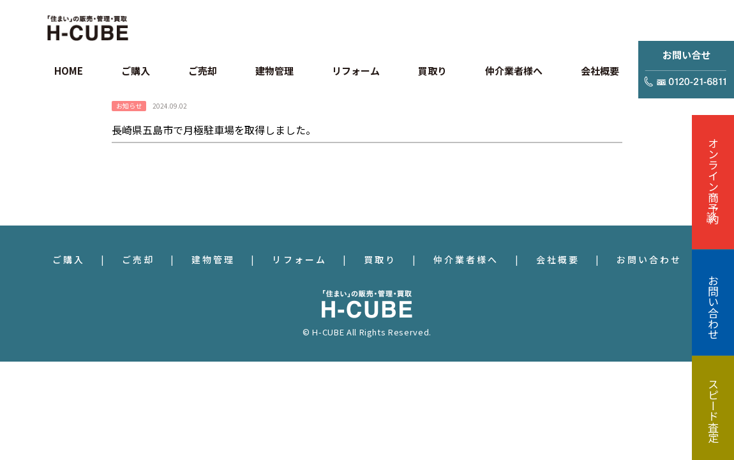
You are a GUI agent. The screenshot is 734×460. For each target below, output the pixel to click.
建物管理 (213, 259)
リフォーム (299, 259)
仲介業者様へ (465, 259)
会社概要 (558, 259)
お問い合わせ (649, 259)
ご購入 (68, 259)
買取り (380, 259)
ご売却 (138, 259)
